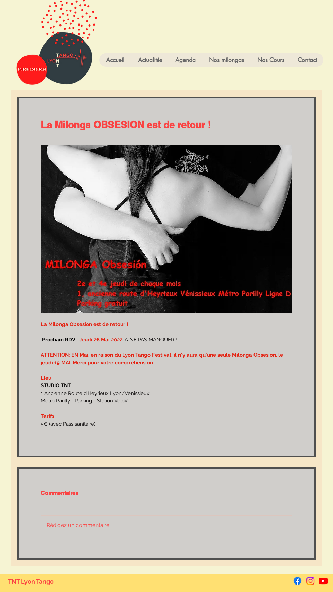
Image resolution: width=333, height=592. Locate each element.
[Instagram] (310, 581)
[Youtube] (323, 581)
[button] (270, 60)
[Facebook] (297, 581)
